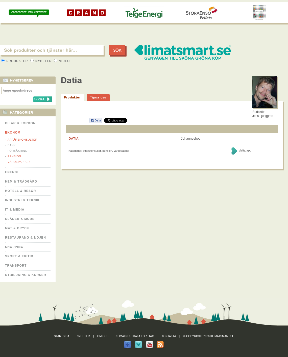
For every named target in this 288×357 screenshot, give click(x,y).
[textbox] (52, 50)
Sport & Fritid (19, 256)
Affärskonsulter (22, 139)
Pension (14, 156)
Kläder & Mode (20, 219)
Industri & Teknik (22, 200)
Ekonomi (13, 132)
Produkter (15, 61)
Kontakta (168, 336)
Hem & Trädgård (21, 181)
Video (62, 61)
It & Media (15, 209)
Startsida (61, 336)
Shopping (14, 247)
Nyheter (41, 61)
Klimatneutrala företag (135, 336)
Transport (16, 265)
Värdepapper (19, 161)
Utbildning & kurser (25, 275)
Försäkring (17, 150)
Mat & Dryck (17, 228)
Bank (12, 145)
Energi (11, 172)
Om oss (102, 336)
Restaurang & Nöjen (25, 237)
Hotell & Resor (20, 191)
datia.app (245, 150)
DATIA (73, 138)
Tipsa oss (98, 97)
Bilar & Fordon (20, 123)
